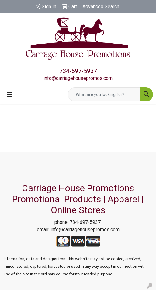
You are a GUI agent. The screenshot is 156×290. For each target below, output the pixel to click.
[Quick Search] (104, 94)
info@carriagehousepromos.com (78, 78)
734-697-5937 (78, 71)
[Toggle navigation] (9, 94)
